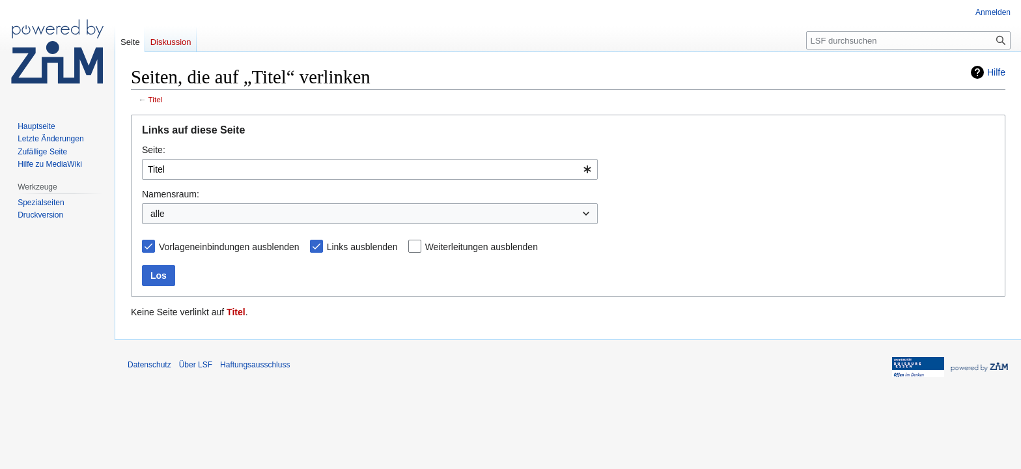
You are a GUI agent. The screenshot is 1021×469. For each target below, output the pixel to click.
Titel (155, 99)
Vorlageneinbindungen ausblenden (229, 247)
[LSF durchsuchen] (908, 40)
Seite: (153, 150)
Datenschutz (149, 364)
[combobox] (370, 169)
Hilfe (996, 72)
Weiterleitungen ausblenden (481, 247)
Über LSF (195, 364)
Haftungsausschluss (255, 364)
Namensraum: (170, 194)
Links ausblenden (362, 247)
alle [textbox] (157, 213)
